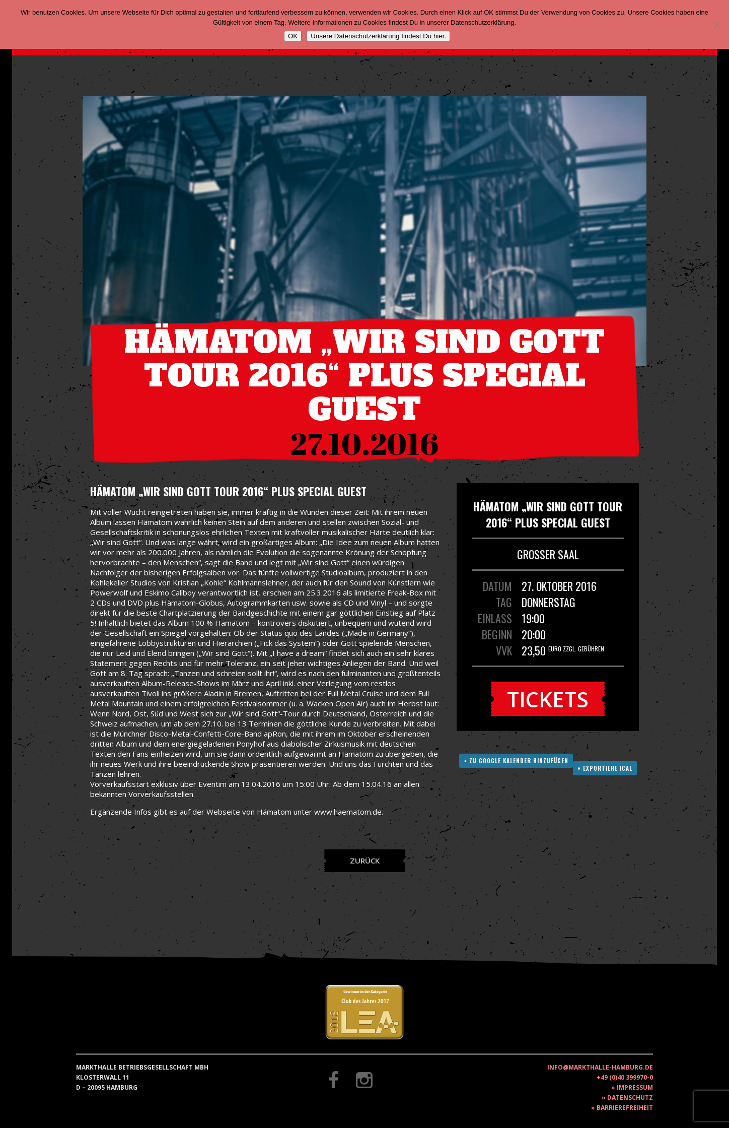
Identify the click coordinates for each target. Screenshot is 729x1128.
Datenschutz (630, 1097)
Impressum (635, 1087)
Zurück (365, 860)
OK (293, 36)
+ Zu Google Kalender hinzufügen (516, 761)
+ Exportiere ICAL (604, 768)
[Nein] (716, 25)
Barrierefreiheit (625, 1107)
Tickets (548, 699)
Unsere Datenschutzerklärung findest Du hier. (378, 36)
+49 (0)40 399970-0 (625, 1077)
